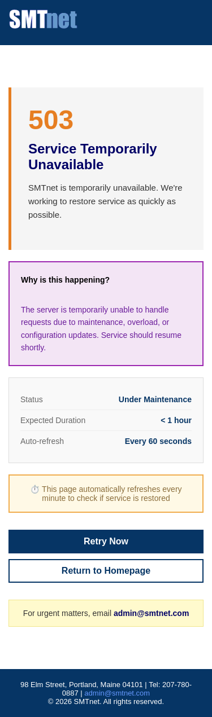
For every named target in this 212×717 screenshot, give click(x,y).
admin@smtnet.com (151, 613)
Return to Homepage (106, 570)
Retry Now (106, 541)
